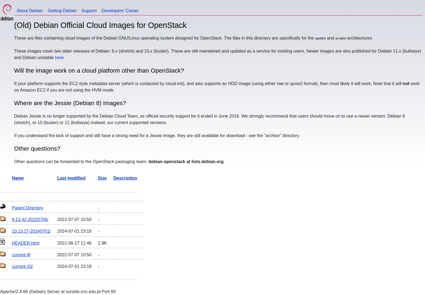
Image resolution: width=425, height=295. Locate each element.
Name (18, 178)
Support (89, 10)
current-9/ (21, 254)
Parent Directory (27, 208)
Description (125, 178)
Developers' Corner (120, 10)
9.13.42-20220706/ (30, 219)
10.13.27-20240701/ (31, 231)
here (59, 57)
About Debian (30, 10)
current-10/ (22, 266)
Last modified (71, 178)
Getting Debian (62, 10)
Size (102, 178)
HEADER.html (25, 243)
